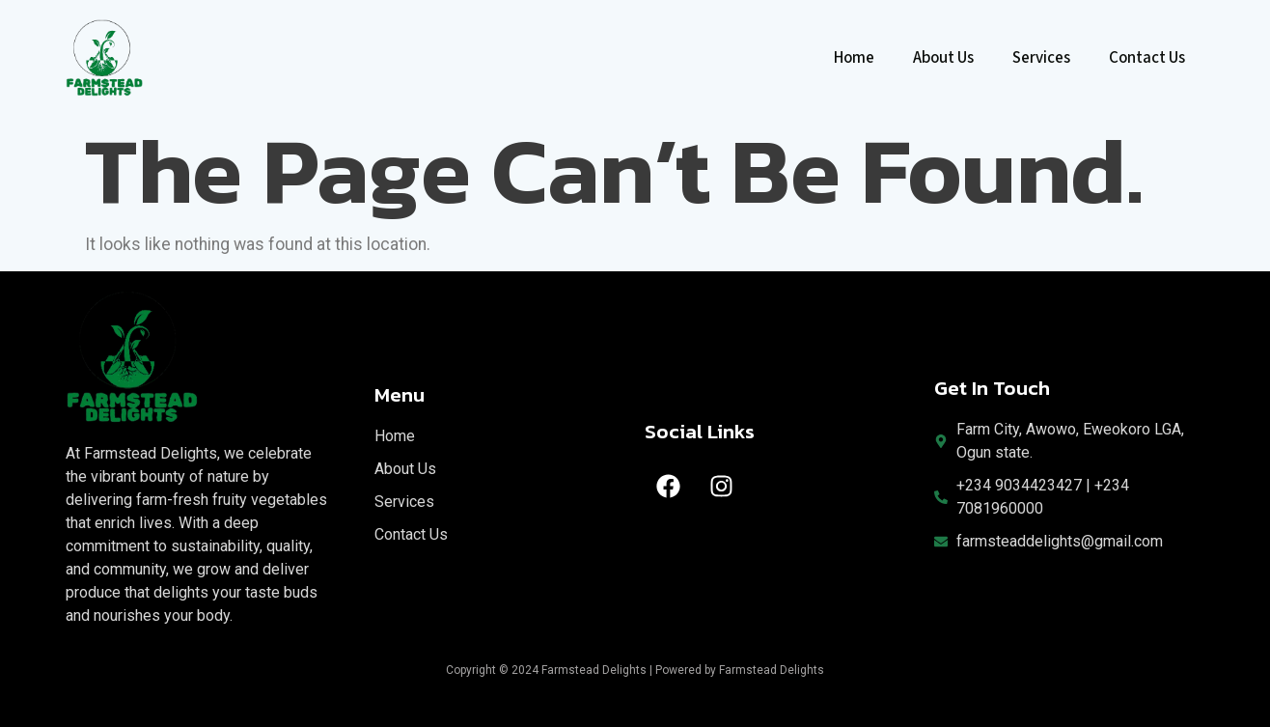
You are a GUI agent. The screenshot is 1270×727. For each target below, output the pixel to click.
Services (1041, 58)
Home (854, 58)
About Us (943, 58)
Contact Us (1147, 58)
